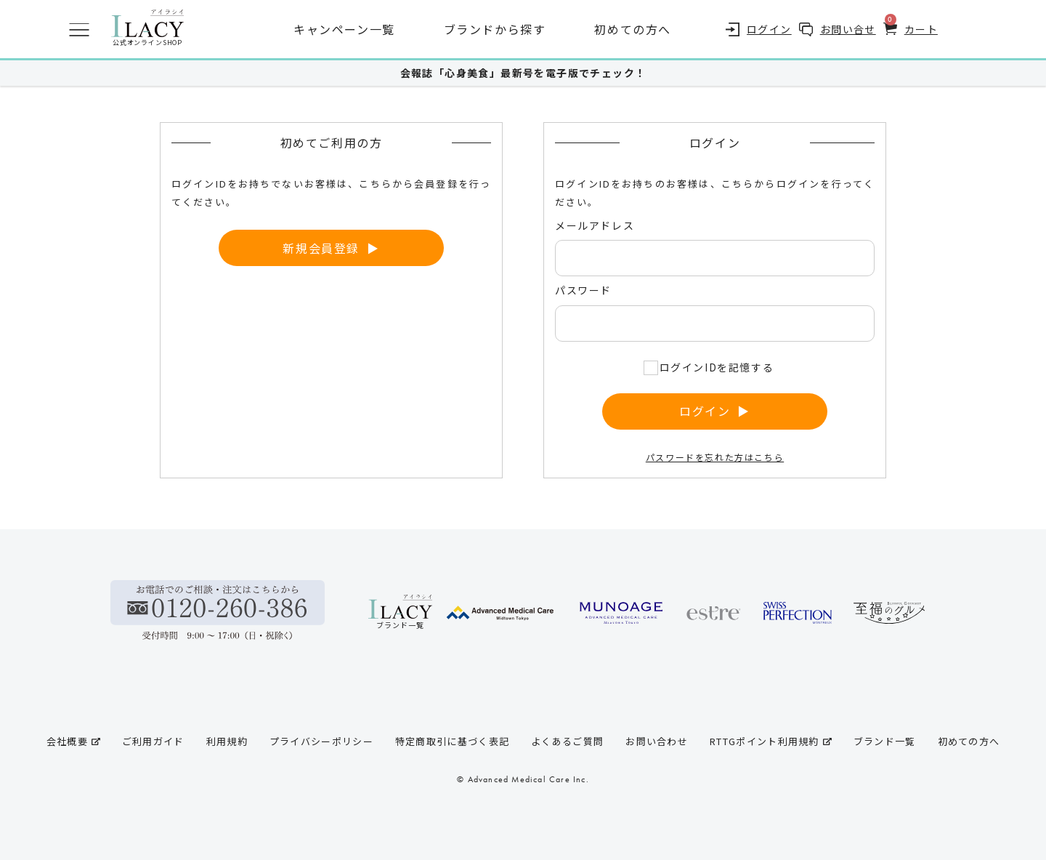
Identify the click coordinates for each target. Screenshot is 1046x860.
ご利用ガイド (153, 741)
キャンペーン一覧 (344, 29)
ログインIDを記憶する (717, 367)
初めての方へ (632, 29)
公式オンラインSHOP (147, 28)
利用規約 (227, 741)
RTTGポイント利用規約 (771, 741)
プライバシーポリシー (321, 741)
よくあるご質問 (567, 741)
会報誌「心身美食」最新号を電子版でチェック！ (523, 72)
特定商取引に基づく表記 (452, 741)
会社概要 (73, 741)
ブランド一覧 (885, 741)
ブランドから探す (495, 29)
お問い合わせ (656, 741)
